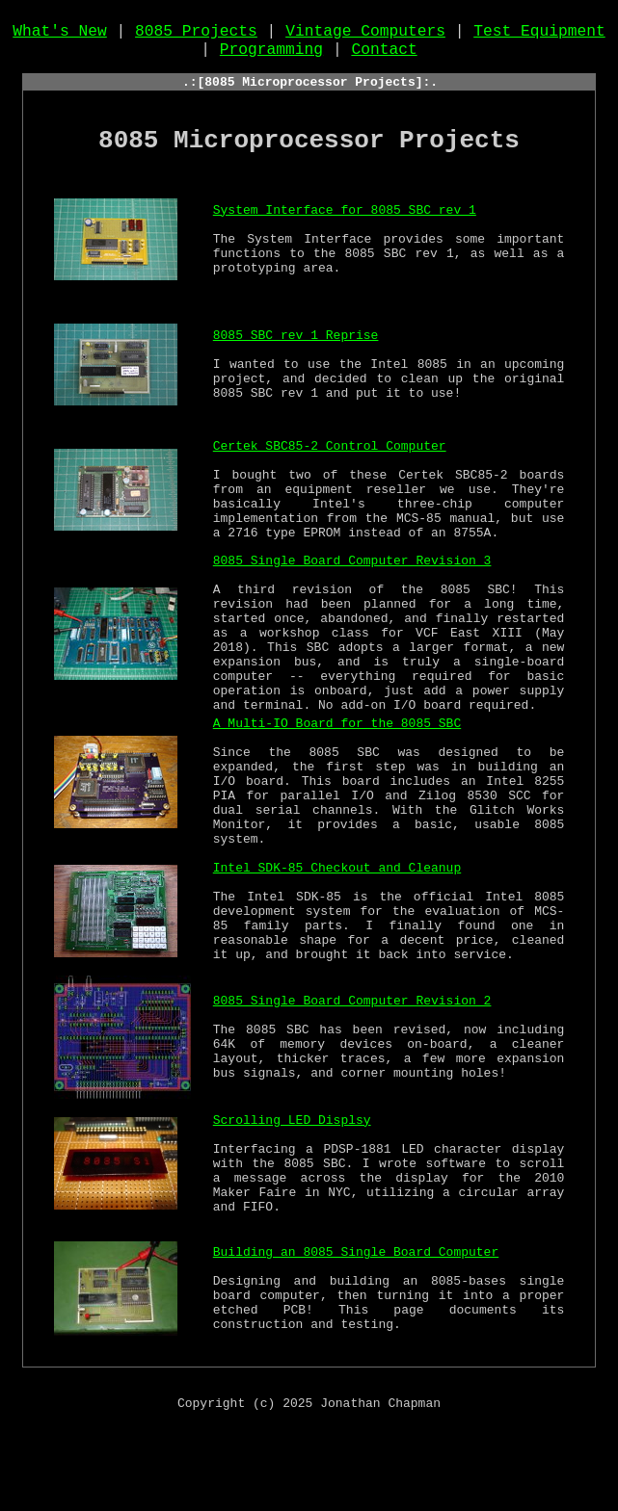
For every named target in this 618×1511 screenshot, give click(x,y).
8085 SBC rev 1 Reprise (296, 352)
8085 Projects (196, 35)
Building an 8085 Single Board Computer (355, 1326)
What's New (60, 35)
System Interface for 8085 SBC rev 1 (344, 227)
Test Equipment (539, 35)
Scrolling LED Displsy (292, 1192)
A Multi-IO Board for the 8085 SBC (337, 780)
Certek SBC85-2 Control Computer (329, 460)
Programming (271, 56)
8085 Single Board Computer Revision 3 (352, 585)
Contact (383, 56)
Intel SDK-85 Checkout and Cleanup (337, 940)
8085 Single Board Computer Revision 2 (352, 1074)
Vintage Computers (365, 35)
